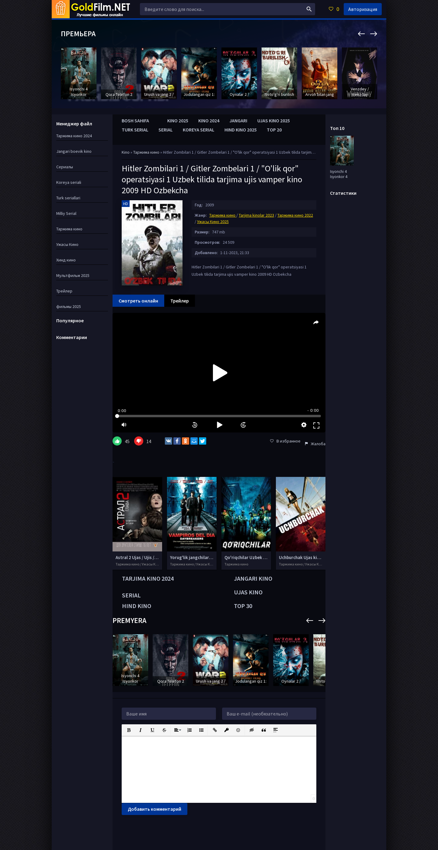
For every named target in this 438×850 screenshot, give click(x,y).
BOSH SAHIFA (135, 120)
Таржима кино (146, 152)
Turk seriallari (68, 198)
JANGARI (238, 120)
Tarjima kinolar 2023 (256, 215)
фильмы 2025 (68, 306)
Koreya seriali (68, 182)
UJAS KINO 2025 (273, 120)
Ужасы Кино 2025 (213, 221)
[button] (128, 729)
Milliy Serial (66, 213)
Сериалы (64, 167)
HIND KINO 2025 (240, 130)
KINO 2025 (177, 120)
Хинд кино (66, 260)
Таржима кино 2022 (295, 215)
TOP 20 (274, 130)
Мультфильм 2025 (72, 275)
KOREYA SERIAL (198, 130)
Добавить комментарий (154, 809)
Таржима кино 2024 (74, 135)
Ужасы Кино (67, 244)
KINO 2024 (208, 120)
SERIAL (165, 130)
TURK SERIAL (135, 130)
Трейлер (64, 291)
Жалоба (315, 443)
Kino (126, 152)
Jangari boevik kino (74, 151)
